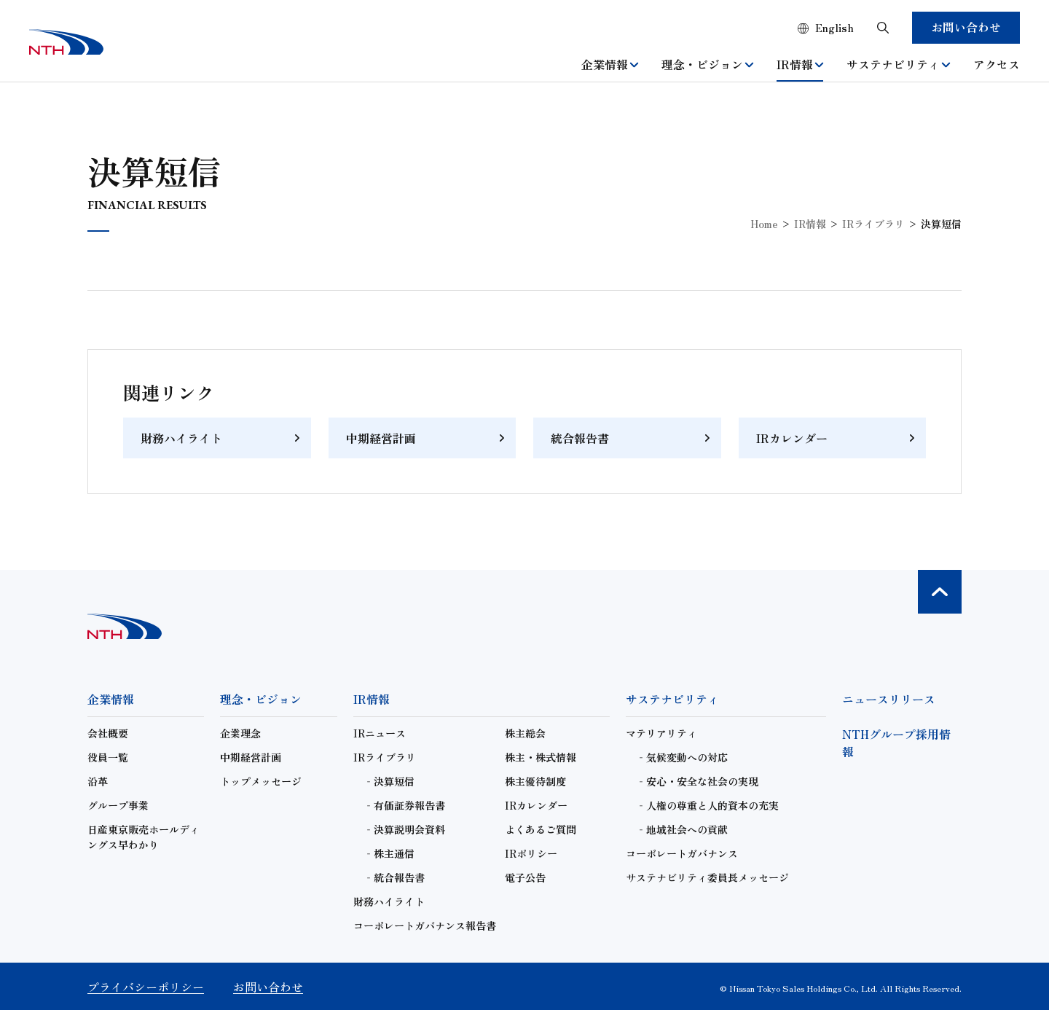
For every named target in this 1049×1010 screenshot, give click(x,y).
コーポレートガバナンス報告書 (424, 925)
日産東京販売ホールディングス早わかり (143, 837)
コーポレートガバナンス (682, 853)
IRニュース (379, 733)
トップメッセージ (261, 781)
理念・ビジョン (707, 64)
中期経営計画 (381, 438)
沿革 (97, 781)
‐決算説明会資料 (404, 829)
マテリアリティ (661, 733)
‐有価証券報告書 (404, 805)
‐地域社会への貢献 (682, 829)
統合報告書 (580, 438)
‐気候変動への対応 (682, 757)
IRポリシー (531, 853)
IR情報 (800, 64)
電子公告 (525, 877)
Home (764, 223)
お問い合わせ (966, 27)
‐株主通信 (389, 853)
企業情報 (609, 64)
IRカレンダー (792, 438)
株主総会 (525, 733)
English (834, 27)
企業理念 (240, 733)
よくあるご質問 (540, 829)
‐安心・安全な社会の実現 (697, 781)
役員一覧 (107, 757)
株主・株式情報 (540, 757)
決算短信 (941, 223)
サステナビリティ (898, 64)
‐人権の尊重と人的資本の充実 (707, 805)
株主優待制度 (535, 781)
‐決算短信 (389, 781)
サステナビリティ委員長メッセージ (707, 877)
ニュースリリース (888, 699)
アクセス (996, 64)
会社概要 (107, 733)
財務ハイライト (181, 438)
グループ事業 (118, 805)
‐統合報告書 (394, 877)
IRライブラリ (873, 223)
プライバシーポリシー (145, 986)
